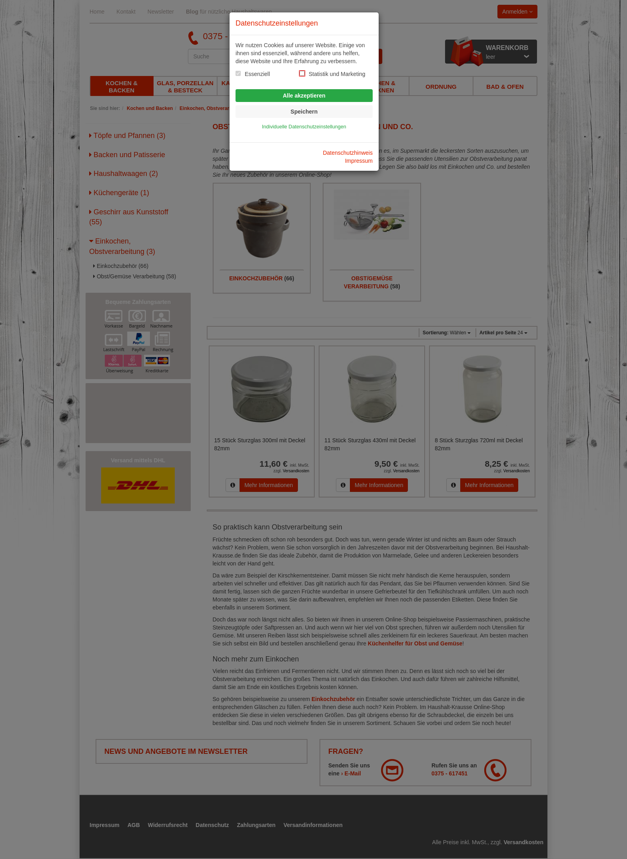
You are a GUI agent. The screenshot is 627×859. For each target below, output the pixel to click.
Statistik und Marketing (337, 74)
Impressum (359, 161)
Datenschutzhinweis (348, 153)
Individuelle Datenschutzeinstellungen (304, 127)
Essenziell (257, 74)
